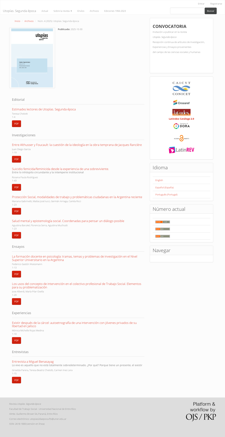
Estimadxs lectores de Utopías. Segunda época (44, 109)
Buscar (210, 11)
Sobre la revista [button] (62, 11)
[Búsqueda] (187, 11)
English (159, 180)
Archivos (94, 11)
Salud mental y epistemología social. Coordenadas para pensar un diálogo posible (68, 221)
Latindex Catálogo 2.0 (181, 118)
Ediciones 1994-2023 (115, 11)
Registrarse (216, 3)
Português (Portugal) (166, 194)
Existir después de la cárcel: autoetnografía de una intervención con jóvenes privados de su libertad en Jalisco (74, 324)
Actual (45, 11)
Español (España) (164, 187)
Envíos (80, 11)
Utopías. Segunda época (19, 11)
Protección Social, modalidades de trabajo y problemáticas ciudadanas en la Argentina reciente (77, 197)
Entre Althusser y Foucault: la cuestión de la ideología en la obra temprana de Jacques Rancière (77, 145)
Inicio (17, 21)
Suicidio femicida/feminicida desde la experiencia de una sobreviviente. (78, 170)
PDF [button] (16, 123)
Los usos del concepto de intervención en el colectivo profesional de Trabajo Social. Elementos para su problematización (76, 285)
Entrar (201, 3)
